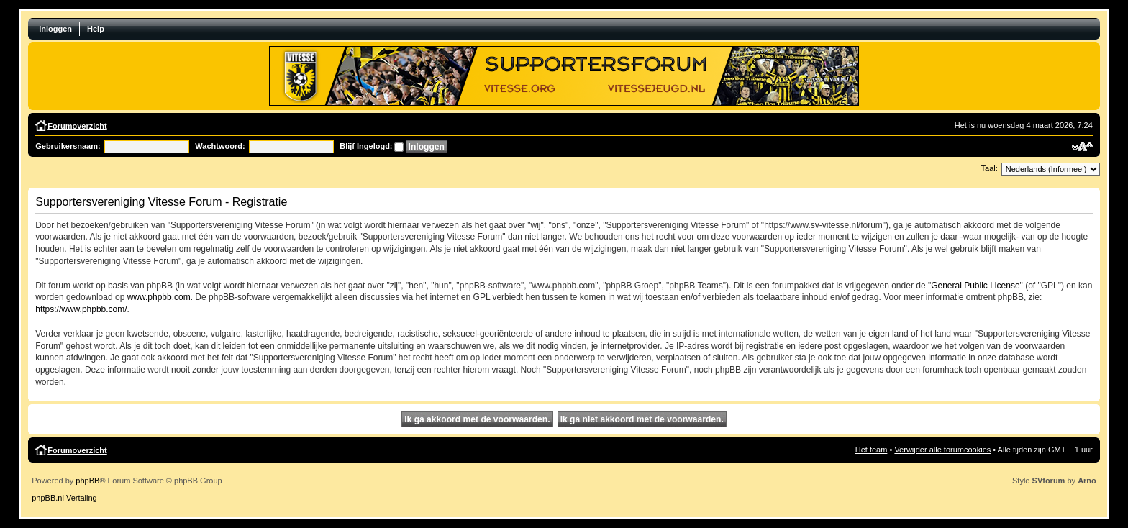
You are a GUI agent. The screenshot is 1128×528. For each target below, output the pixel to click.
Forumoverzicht (77, 126)
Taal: (989, 168)
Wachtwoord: (220, 146)
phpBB (87, 480)
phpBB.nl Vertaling (64, 497)
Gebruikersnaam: (67, 146)
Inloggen (55, 28)
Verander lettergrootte (1082, 146)
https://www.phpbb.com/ (81, 309)
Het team (871, 449)
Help (95, 28)
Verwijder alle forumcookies (942, 449)
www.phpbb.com (159, 297)
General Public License (975, 286)
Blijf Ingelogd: (366, 146)
